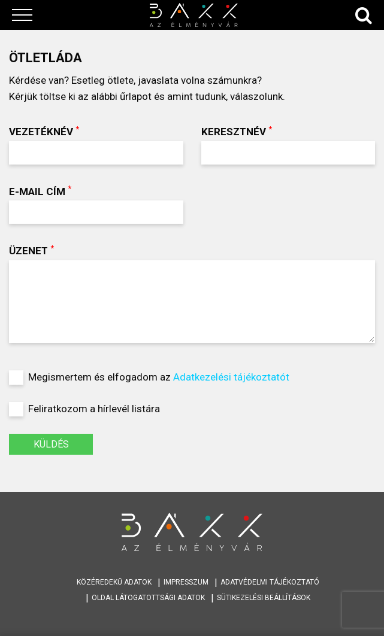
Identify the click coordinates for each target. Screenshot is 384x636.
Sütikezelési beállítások (263, 598)
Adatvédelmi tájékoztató (269, 582)
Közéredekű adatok (114, 582)
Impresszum (186, 582)
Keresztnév (288, 144)
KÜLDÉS (51, 444)
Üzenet (192, 293)
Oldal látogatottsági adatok (148, 598)
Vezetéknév (96, 144)
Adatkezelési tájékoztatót (231, 377)
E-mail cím (96, 204)
